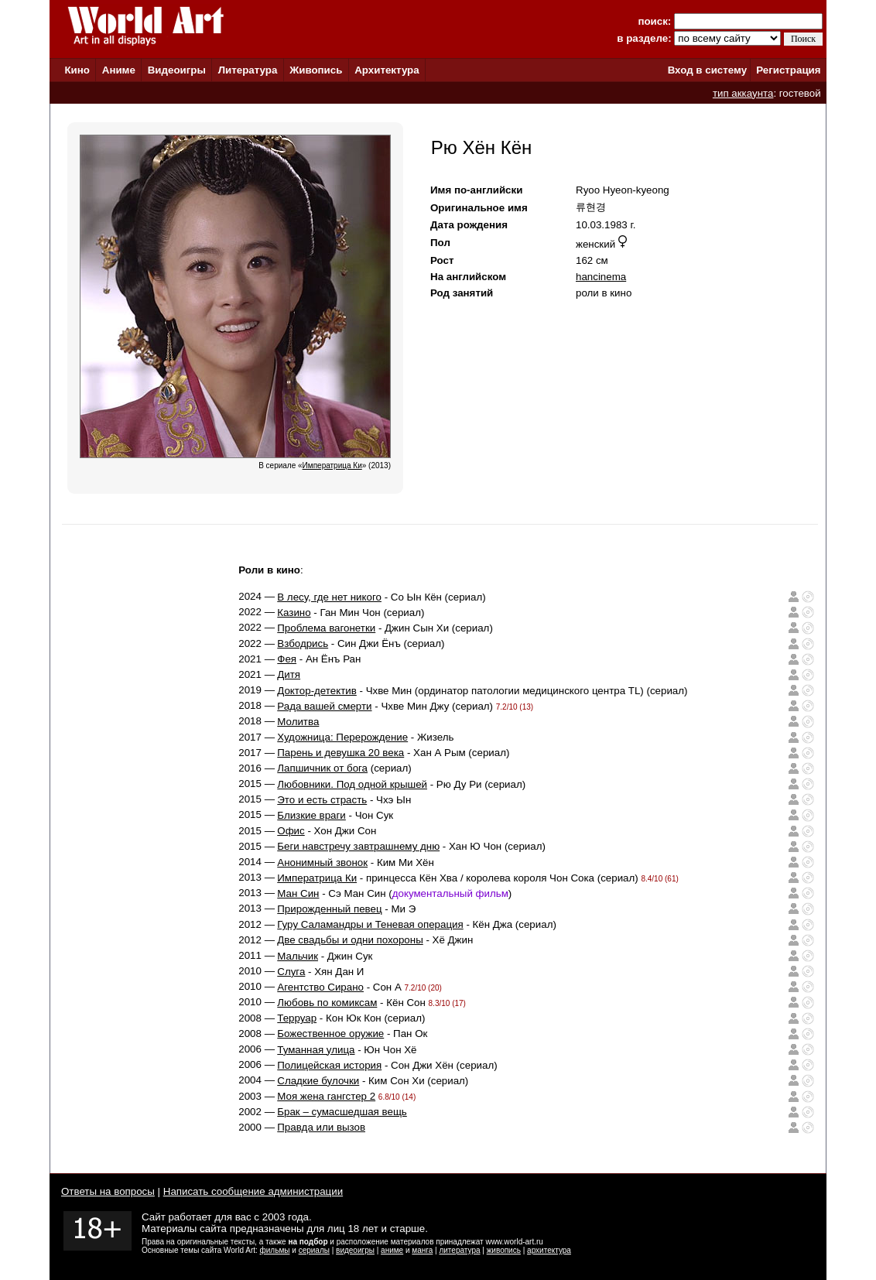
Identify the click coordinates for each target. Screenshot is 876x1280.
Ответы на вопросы (108, 1191)
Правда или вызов (321, 1127)
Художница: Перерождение (342, 737)
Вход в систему (707, 70)
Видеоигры (177, 70)
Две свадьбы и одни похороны (350, 940)
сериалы (314, 1250)
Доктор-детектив (317, 690)
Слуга (291, 971)
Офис (290, 831)
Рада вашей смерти (324, 706)
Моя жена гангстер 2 (326, 1096)
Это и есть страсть (322, 800)
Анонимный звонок (322, 862)
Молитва (298, 721)
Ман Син (298, 893)
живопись (504, 1250)
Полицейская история (329, 1065)
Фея (286, 659)
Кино (77, 70)
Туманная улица (315, 1050)
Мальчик (297, 956)
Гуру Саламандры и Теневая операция (370, 924)
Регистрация (788, 70)
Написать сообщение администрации (253, 1191)
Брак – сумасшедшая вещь (342, 1111)
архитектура (549, 1250)
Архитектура (386, 70)
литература (459, 1250)
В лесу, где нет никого (329, 597)
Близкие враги (311, 815)
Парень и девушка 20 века (340, 752)
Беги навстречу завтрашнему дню (358, 846)
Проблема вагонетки (326, 628)
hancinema (601, 276)
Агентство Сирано (320, 987)
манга (422, 1250)
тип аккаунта (743, 93)
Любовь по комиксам (327, 1002)
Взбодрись (302, 643)
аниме (392, 1250)
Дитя (288, 674)
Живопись (315, 70)
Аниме (118, 70)
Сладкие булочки (318, 1081)
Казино (293, 612)
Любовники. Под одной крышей (352, 784)
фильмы (275, 1250)
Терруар (297, 1018)
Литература (248, 70)
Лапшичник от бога (322, 768)
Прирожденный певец (329, 909)
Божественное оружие (330, 1033)
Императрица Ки (317, 878)
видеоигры (355, 1250)
